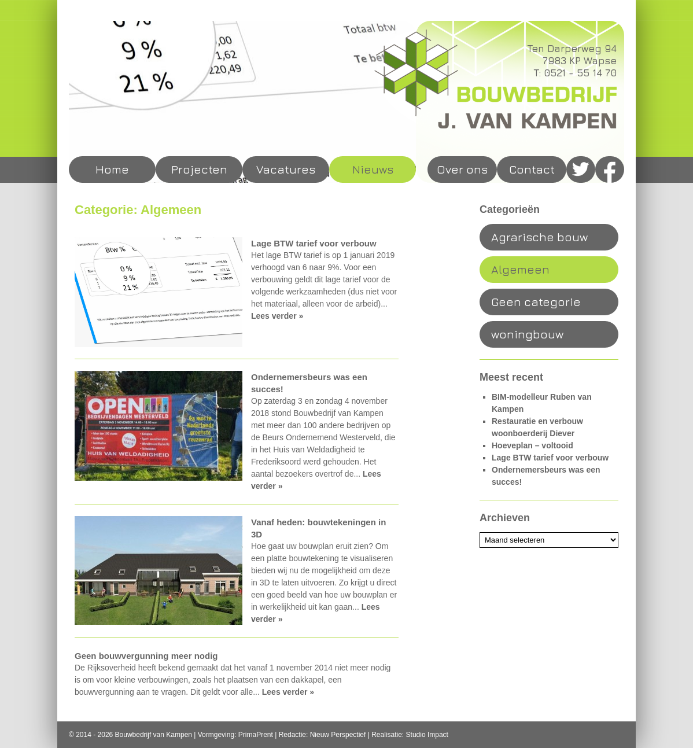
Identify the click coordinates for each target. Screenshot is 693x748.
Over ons (462, 169)
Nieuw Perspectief (338, 735)
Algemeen (520, 269)
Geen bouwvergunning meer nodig (146, 656)
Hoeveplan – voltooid (532, 445)
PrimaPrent (255, 735)
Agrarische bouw (539, 237)
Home (112, 169)
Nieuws (372, 169)
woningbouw (527, 334)
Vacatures (285, 169)
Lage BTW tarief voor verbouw (314, 243)
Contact (532, 169)
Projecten (199, 169)
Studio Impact (427, 735)
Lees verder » (277, 315)
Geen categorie (536, 301)
